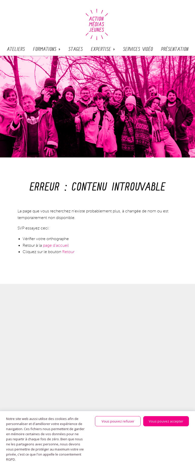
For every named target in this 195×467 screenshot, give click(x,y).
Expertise (101, 49)
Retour (68, 252)
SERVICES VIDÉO (138, 49)
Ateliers (16, 49)
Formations (44, 49)
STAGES (75, 49)
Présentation (174, 49)
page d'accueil (56, 245)
